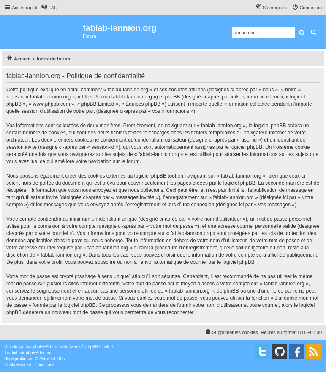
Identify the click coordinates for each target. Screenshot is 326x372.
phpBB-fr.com (39, 352)
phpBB (39, 347)
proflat (21, 358)
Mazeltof (47, 358)
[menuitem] (49, 8)
